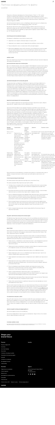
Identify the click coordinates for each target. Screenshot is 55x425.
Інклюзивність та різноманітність (8, 375)
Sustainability (4, 363)
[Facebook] (30, 374)
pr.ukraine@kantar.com (43, 287)
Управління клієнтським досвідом (8, 355)
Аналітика (3, 346)
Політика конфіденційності (24, 382)
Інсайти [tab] (30, 342)
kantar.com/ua (25, 24)
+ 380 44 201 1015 (32, 371)
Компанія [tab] (3, 366)
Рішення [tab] (3, 342)
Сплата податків (4, 371)
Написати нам (4, 379)
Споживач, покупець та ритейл (7, 353)
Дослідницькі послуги (5, 361)
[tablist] (27, 359)
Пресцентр (3, 377)
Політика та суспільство (6, 359)
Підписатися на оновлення (6, 369)
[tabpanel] (14, 354)
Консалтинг (3, 351)
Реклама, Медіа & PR (5, 344)
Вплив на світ (4, 373)
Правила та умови (14, 382)
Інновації (3, 357)
